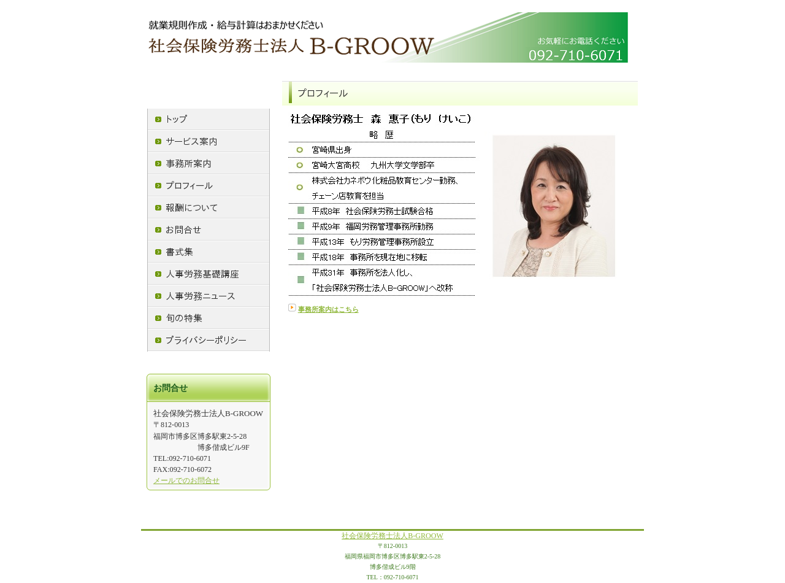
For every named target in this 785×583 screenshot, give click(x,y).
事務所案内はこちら (328, 309)
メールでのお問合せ (186, 480)
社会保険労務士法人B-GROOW (392, 535)
